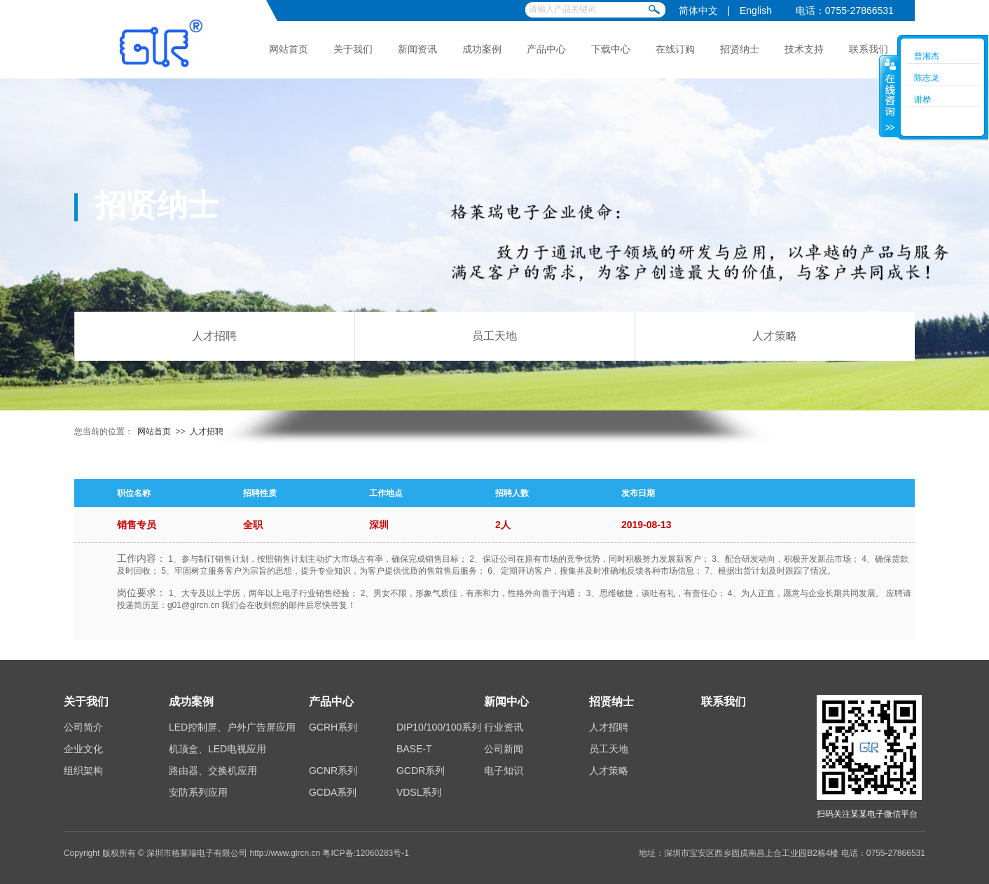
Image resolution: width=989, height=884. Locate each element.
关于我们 (353, 49)
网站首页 (288, 49)
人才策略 (774, 336)
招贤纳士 (739, 49)
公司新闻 (503, 748)
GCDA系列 (333, 792)
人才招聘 (214, 336)
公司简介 (83, 727)
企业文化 (83, 748)
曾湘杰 (926, 56)
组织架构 (83, 770)
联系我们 (868, 49)
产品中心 (546, 49)
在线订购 (675, 49)
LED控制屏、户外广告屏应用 (232, 727)
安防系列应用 (198, 792)
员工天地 (494, 336)
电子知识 (503, 770)
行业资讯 (503, 727)
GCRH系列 (333, 727)
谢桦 (922, 99)
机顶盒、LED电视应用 (217, 748)
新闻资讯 (417, 49)
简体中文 (698, 10)
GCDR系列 (420, 770)
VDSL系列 (419, 792)
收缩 (889, 96)
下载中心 (610, 49)
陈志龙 (926, 78)
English (756, 10)
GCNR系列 (333, 770)
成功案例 (482, 49)
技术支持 (804, 49)
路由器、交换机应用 (213, 770)
